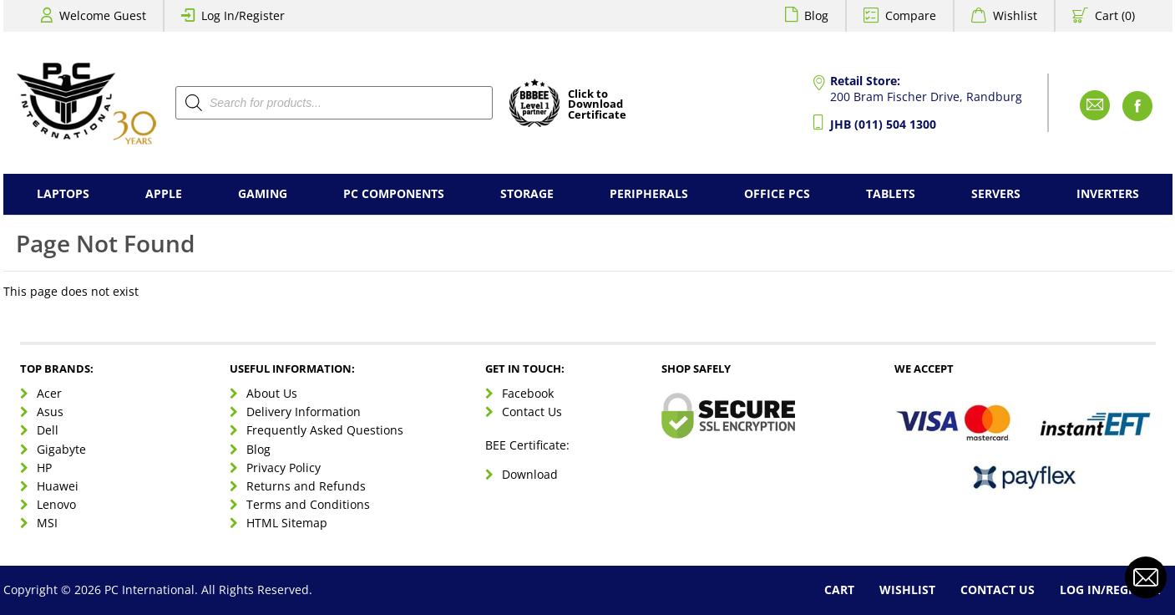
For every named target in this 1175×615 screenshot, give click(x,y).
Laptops (63, 193)
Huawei (58, 486)
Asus (50, 411)
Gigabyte (61, 449)
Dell (47, 430)
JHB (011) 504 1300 (883, 124)
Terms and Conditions (308, 504)
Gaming (262, 193)
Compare (910, 15)
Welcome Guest (102, 15)
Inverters (1107, 193)
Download (530, 474)
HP (44, 467)
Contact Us (532, 411)
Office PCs (777, 193)
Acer (49, 393)
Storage (527, 193)
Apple (163, 193)
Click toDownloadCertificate (597, 105)
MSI (47, 523)
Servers (996, 193)
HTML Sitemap (286, 523)
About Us (271, 393)
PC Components (393, 193)
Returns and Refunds (306, 486)
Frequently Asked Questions (324, 430)
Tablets (890, 193)
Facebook (528, 393)
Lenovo (56, 504)
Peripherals (649, 193)
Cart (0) (1115, 15)
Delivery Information (303, 411)
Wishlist (1015, 15)
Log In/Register (243, 15)
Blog (816, 15)
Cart (839, 589)
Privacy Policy (283, 467)
